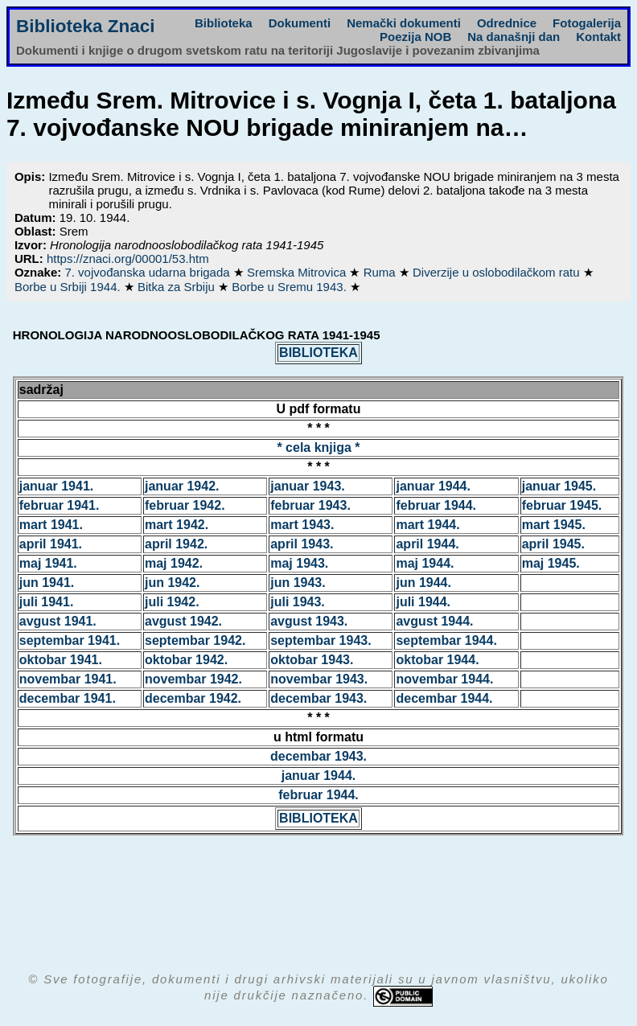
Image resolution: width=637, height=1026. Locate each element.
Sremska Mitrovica (298, 272)
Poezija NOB (415, 36)
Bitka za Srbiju (178, 286)
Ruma (381, 272)
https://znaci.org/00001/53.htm (128, 258)
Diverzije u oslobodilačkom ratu (498, 272)
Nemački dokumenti (404, 23)
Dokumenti (300, 23)
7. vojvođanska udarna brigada (148, 272)
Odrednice (506, 23)
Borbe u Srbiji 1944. (69, 286)
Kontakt (598, 36)
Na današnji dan (513, 36)
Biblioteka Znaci (85, 26)
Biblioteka (224, 23)
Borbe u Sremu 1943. (291, 286)
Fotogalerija (587, 23)
